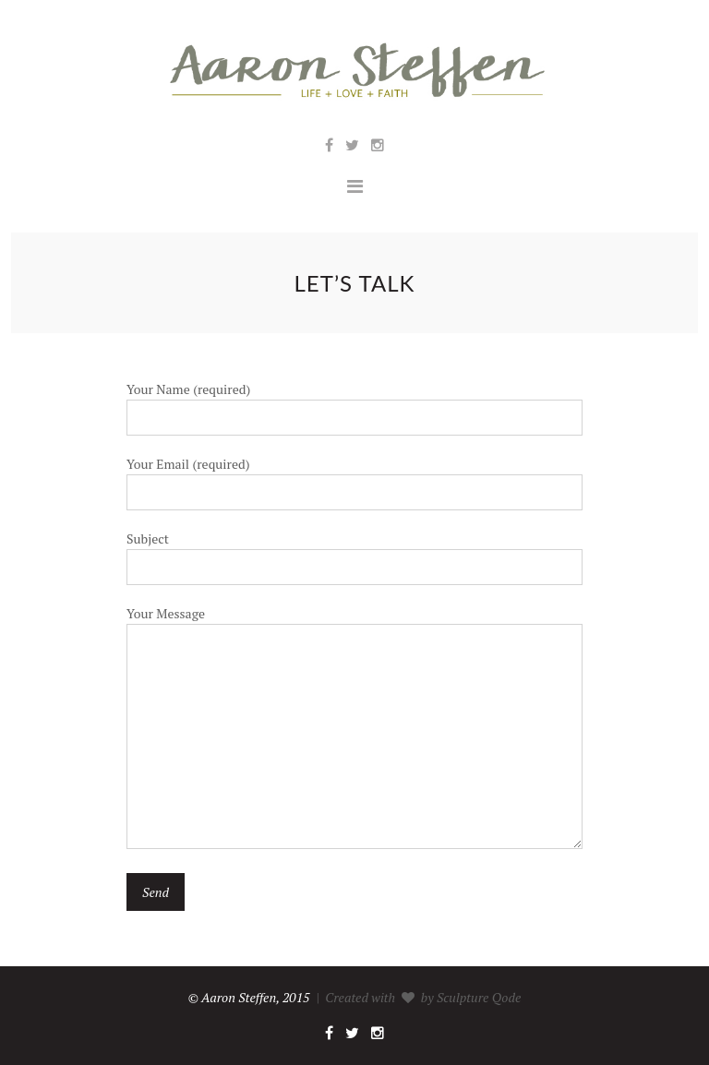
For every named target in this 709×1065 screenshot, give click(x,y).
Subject (354, 552)
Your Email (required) (354, 477)
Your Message (354, 728)
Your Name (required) (354, 402)
